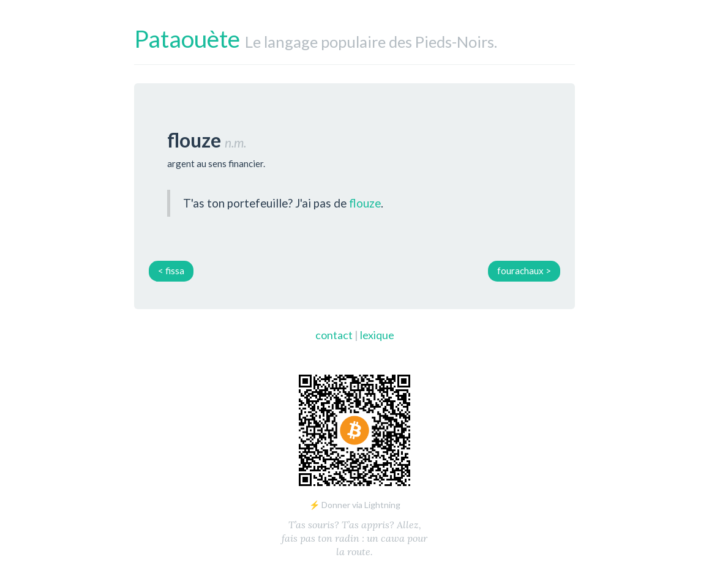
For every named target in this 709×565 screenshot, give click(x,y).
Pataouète (187, 38)
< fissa (171, 270)
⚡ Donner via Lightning (354, 505)
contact (334, 335)
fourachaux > (524, 270)
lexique (377, 335)
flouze (365, 203)
